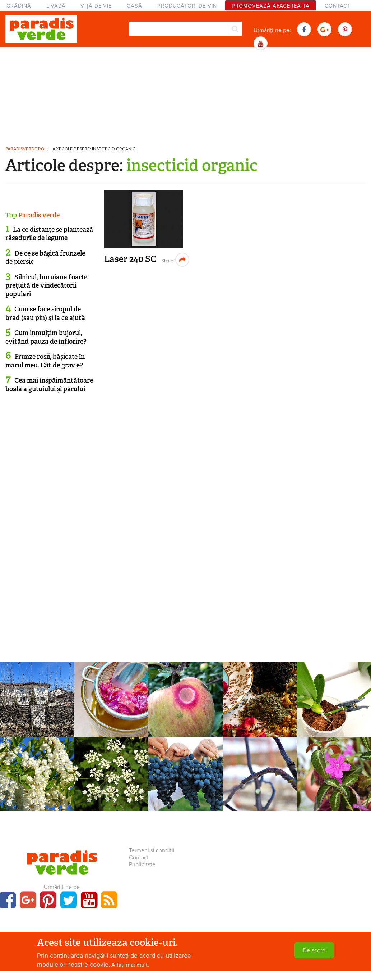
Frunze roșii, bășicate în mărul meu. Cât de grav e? (45, 360)
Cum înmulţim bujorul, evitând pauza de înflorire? (46, 337)
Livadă (56, 6)
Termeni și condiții (152, 850)
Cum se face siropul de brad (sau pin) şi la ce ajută (45, 313)
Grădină (18, 6)
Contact (338, 6)
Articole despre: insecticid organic (93, 149)
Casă (134, 6)
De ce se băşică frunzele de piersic (45, 257)
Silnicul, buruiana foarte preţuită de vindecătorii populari (46, 285)
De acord (314, 950)
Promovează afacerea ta (271, 6)
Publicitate (142, 864)
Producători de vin (187, 6)
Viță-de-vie (96, 6)
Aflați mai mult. (130, 964)
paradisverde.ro (24, 149)
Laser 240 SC (130, 259)
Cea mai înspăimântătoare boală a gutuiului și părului (49, 384)
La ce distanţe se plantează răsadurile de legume (49, 233)
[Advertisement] (185, 95)
